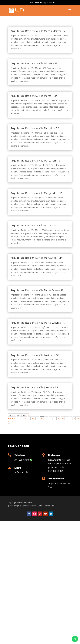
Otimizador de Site (46, 505)
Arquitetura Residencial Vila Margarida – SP (36, 193)
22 (50, 418)
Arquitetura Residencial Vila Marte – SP (34, 95)
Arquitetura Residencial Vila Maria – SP (33, 225)
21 (46, 418)
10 (25, 418)
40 (63, 418)
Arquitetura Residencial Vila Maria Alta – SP (36, 257)
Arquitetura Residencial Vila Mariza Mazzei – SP (38, 31)
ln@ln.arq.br (21, 472)
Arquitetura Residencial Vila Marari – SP (34, 63)
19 (37, 418)
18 (33, 418)
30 (58, 418)
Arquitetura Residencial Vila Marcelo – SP (35, 128)
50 (67, 418)
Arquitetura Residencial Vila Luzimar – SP (35, 355)
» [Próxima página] (74, 418)
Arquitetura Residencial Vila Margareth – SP (36, 160)
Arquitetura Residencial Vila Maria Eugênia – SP (38, 322)
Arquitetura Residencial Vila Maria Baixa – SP (37, 290)
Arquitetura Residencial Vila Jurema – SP (34, 387)
